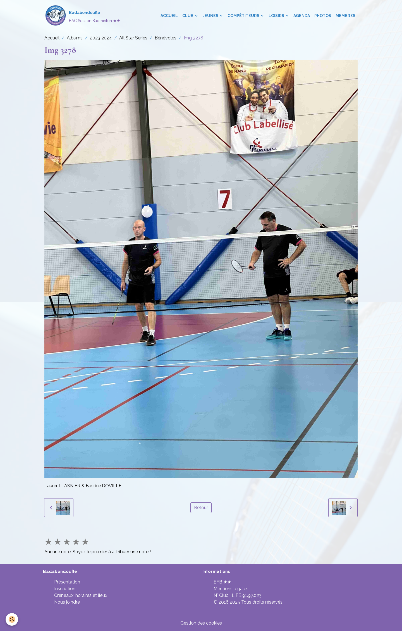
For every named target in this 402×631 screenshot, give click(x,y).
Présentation (67, 582)
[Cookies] (12, 619)
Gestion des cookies (201, 623)
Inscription (64, 588)
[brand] (82, 15)
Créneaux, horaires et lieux (80, 595)
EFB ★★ (222, 582)
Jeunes (211, 15)
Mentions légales (231, 588)
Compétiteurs (244, 15)
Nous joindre (67, 602)
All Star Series (133, 38)
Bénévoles (165, 38)
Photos (322, 15)
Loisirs (277, 15)
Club (188, 15)
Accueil (169, 15)
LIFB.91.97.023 (247, 595)
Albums (75, 38)
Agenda (301, 15)
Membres (345, 15)
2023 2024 (101, 38)
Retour (201, 507)
